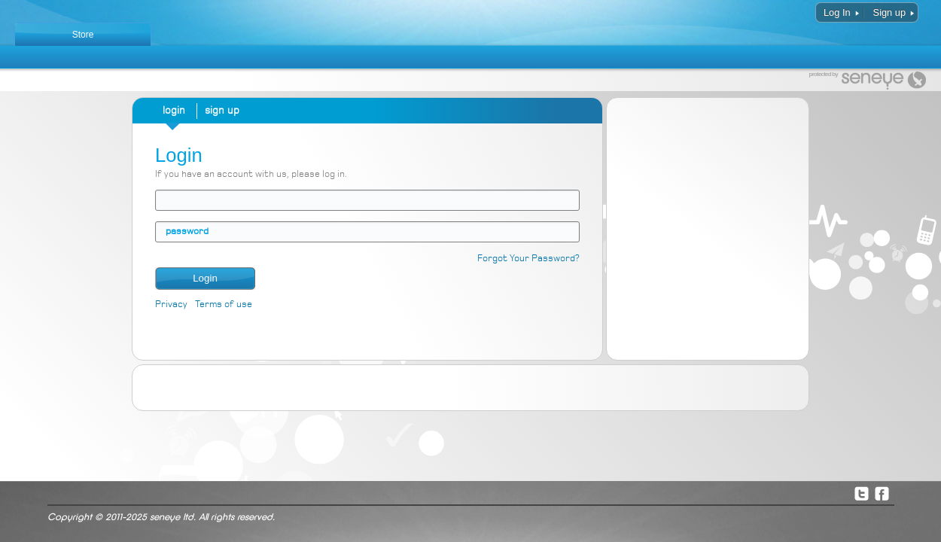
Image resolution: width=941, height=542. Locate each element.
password (187, 231)
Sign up (889, 12)
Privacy (171, 304)
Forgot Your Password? (528, 258)
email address (166, 200)
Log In (837, 12)
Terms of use (223, 304)
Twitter (861, 493)
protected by (823, 75)
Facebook (881, 493)
